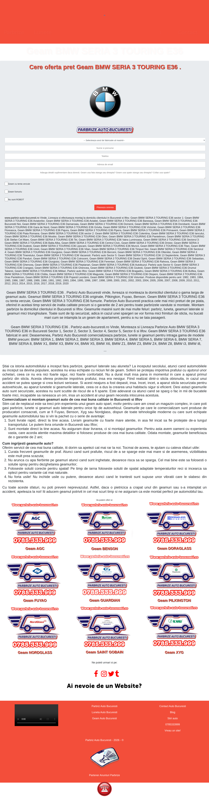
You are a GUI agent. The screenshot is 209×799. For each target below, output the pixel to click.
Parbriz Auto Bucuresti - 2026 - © (104, 740)
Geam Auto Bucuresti (104, 718)
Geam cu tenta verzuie (19, 184)
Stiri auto (172, 718)
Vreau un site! (173, 730)
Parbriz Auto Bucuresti (104, 706)
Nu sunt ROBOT (16, 199)
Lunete (85, 32)
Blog (172, 712)
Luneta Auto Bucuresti (104, 712)
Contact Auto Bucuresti (172, 706)
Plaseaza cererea (105, 207)
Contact (145, 32)
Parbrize (56, 32)
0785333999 (172, 724)
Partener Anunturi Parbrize (104, 775)
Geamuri (115, 32)
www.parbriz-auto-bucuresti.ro (22, 217)
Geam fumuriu (15, 191)
